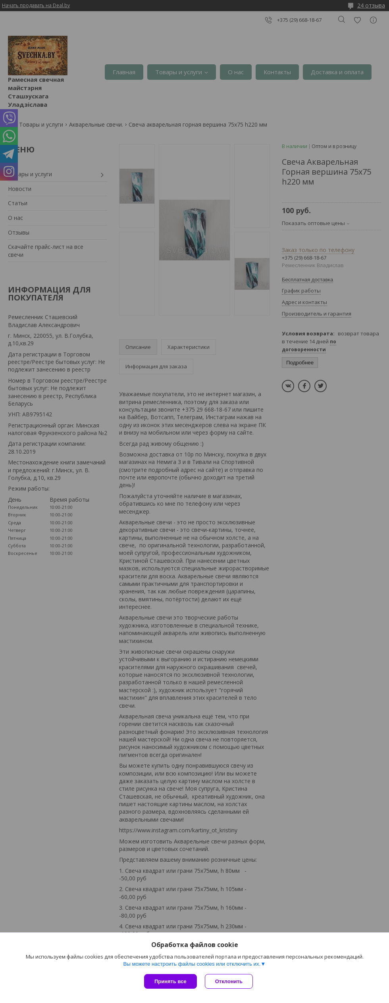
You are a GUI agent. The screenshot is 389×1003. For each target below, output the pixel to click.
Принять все (170, 981)
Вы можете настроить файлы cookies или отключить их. (191, 964)
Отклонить (229, 981)
